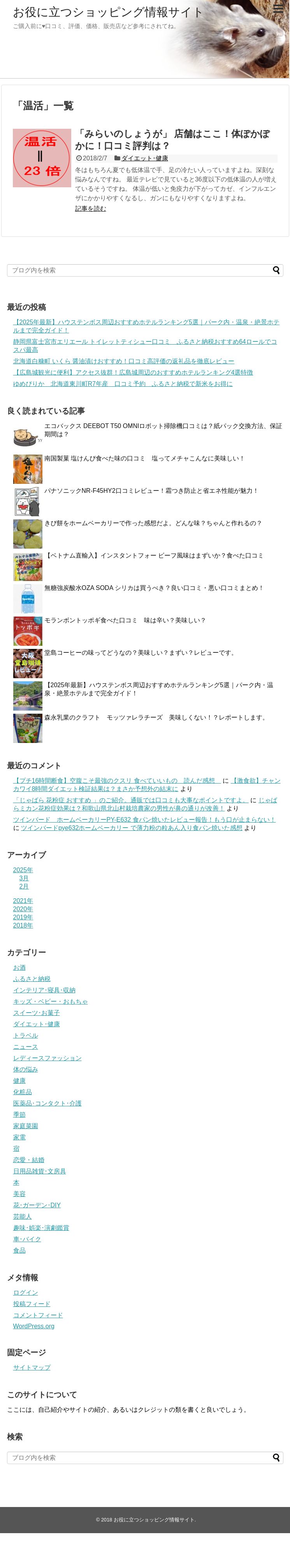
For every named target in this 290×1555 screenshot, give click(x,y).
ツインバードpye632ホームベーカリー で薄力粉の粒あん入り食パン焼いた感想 (132, 828)
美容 (19, 1194)
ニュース (25, 1046)
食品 (19, 1250)
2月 (24, 886)
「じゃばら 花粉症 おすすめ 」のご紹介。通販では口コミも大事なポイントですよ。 (131, 800)
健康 (19, 1080)
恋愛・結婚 (28, 1160)
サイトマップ (32, 1367)
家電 (19, 1137)
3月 (24, 878)
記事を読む (90, 208)
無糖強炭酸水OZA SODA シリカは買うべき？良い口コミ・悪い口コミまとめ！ (154, 588)
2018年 (23, 925)
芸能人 (22, 1216)
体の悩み (25, 1069)
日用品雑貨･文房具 (39, 1171)
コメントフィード (38, 1315)
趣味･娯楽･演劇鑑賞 (41, 1227)
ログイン (25, 1292)
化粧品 (22, 1092)
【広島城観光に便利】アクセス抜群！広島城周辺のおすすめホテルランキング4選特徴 (133, 372)
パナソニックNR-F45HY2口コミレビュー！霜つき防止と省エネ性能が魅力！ (151, 490)
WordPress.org (33, 1326)
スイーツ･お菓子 (36, 1012)
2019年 (23, 917)
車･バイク (27, 1239)
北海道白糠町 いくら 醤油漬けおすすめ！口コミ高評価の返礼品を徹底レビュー (124, 361)
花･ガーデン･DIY (37, 1205)
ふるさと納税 (32, 979)
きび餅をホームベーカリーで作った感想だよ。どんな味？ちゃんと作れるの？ (153, 523)
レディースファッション (47, 1058)
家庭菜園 (25, 1126)
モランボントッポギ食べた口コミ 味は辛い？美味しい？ (128, 620)
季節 (19, 1114)
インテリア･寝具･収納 (44, 990)
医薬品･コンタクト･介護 (47, 1103)
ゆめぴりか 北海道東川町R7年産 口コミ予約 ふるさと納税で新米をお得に (123, 383)
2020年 (23, 909)
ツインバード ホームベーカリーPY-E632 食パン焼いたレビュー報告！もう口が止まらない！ (144, 819)
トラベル (25, 1035)
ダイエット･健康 (144, 158)
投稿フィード (32, 1304)
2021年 (23, 900)
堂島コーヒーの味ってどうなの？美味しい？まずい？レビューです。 (140, 652)
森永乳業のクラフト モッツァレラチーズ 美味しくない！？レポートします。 (156, 717)
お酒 (19, 967)
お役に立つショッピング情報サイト (108, 11)
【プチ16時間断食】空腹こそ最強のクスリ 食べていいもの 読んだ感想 (117, 780)
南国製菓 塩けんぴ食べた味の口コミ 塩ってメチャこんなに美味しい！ (144, 458)
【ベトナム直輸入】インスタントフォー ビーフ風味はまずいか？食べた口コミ (157, 555)
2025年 (23, 870)
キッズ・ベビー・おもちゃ (50, 1001)
